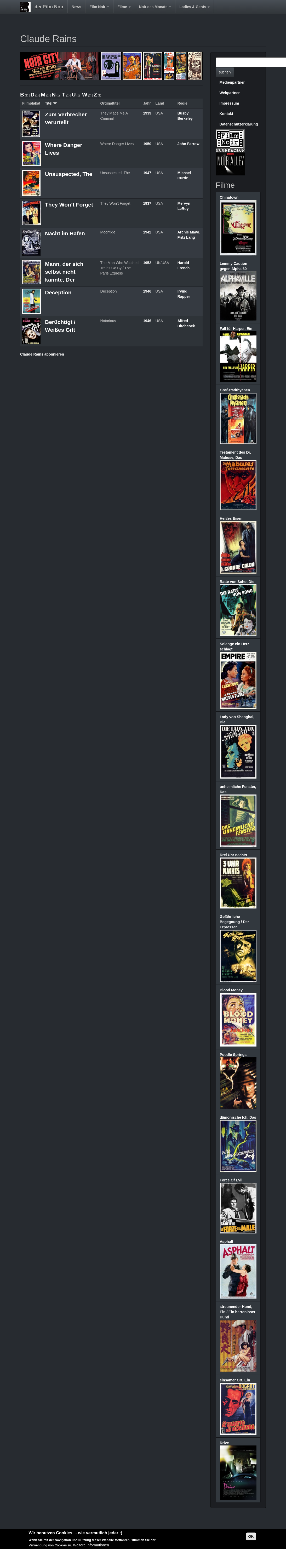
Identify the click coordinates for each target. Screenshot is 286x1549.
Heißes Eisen (231, 518)
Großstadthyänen (235, 390)
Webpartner (230, 93)
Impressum (229, 103)
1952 (147, 263)
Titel (51, 103)
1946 (147, 291)
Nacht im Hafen (65, 233)
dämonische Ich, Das (238, 1117)
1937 (147, 203)
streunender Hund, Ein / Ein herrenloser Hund (237, 1312)
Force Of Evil (231, 1180)
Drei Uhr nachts (233, 855)
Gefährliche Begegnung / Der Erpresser (234, 921)
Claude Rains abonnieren (42, 354)
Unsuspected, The (68, 174)
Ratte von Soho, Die (237, 582)
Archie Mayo (188, 232)
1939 (147, 113)
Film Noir (99, 7)
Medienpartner (232, 82)
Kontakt (226, 114)
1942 (147, 232)
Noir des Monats (155, 7)
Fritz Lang (186, 237)
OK (251, 1536)
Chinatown (229, 197)
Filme (123, 7)
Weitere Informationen (91, 1545)
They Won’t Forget (69, 205)
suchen (225, 72)
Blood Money (231, 990)
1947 (147, 173)
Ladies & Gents (194, 7)
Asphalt (226, 1241)
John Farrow (188, 144)
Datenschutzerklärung (239, 124)
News (76, 7)
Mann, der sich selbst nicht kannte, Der (64, 272)
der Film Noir (49, 6)
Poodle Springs (233, 1055)
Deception (58, 292)
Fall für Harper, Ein (236, 329)
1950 (147, 144)
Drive (224, 1443)
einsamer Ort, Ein (235, 1380)
